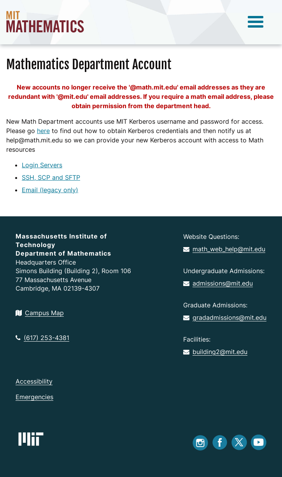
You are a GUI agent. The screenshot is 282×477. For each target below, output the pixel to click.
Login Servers (42, 165)
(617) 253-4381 (42, 338)
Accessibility (34, 381)
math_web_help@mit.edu (224, 249)
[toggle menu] (255, 22)
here (43, 131)
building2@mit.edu (215, 352)
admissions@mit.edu (218, 283)
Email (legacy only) (50, 190)
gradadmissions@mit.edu (224, 317)
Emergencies (34, 397)
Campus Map (40, 313)
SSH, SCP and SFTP (51, 177)
